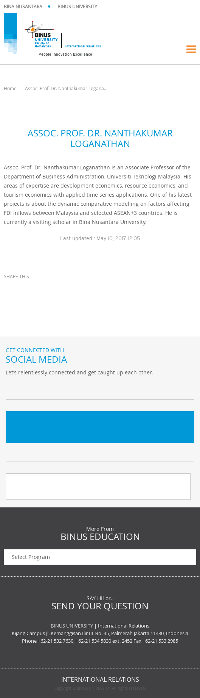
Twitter (13, 388)
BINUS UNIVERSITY (77, 6)
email (49, 290)
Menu (191, 49)
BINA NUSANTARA (23, 6)
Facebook (32, 388)
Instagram (51, 388)
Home (10, 88)
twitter (30, 290)
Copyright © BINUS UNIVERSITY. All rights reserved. (100, 688)
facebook (11, 290)
